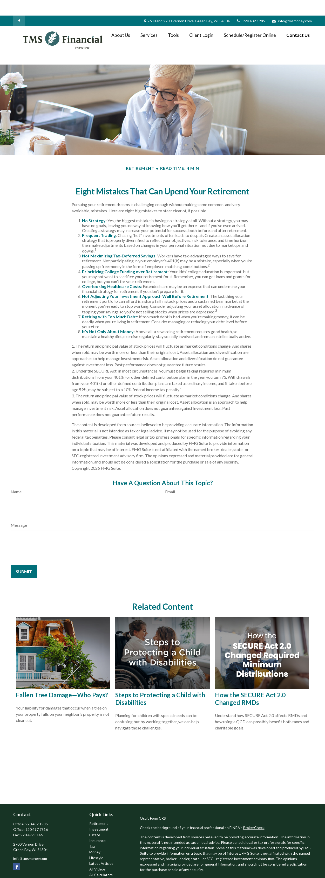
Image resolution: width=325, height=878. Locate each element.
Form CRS (158, 802)
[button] (120, 19)
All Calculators (101, 859)
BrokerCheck (254, 812)
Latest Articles (101, 848)
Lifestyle (96, 842)
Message (19, 509)
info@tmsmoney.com (292, 5)
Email (170, 476)
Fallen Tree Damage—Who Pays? (62, 679)
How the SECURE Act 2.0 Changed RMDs (250, 683)
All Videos (97, 853)
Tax (92, 830)
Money (94, 836)
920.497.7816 (36, 814)
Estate (94, 819)
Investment (99, 813)
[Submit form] (24, 556)
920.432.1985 (250, 5)
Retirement (98, 808)
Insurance (97, 825)
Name (16, 476)
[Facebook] (19, 5)
